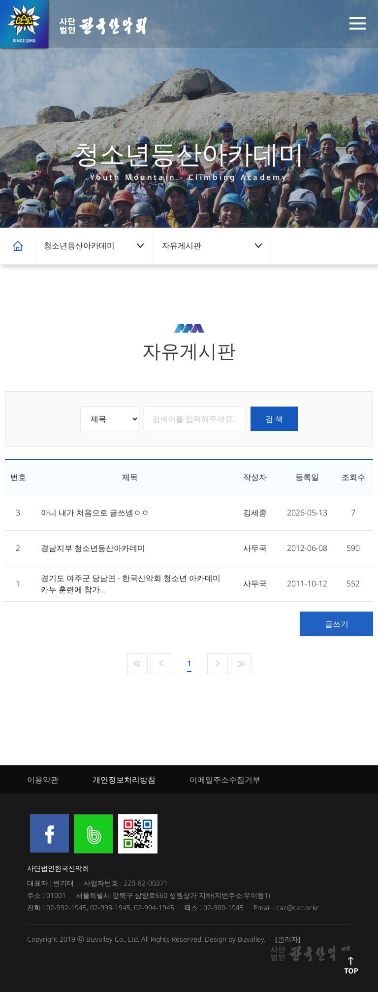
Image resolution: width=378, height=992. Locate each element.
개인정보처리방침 (124, 779)
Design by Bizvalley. (235, 939)
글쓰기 (336, 623)
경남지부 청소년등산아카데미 (93, 548)
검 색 (274, 418)
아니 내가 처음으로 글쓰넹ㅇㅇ (95, 512)
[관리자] (288, 939)
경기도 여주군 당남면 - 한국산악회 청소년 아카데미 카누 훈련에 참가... (130, 584)
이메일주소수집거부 (224, 779)
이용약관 (43, 779)
